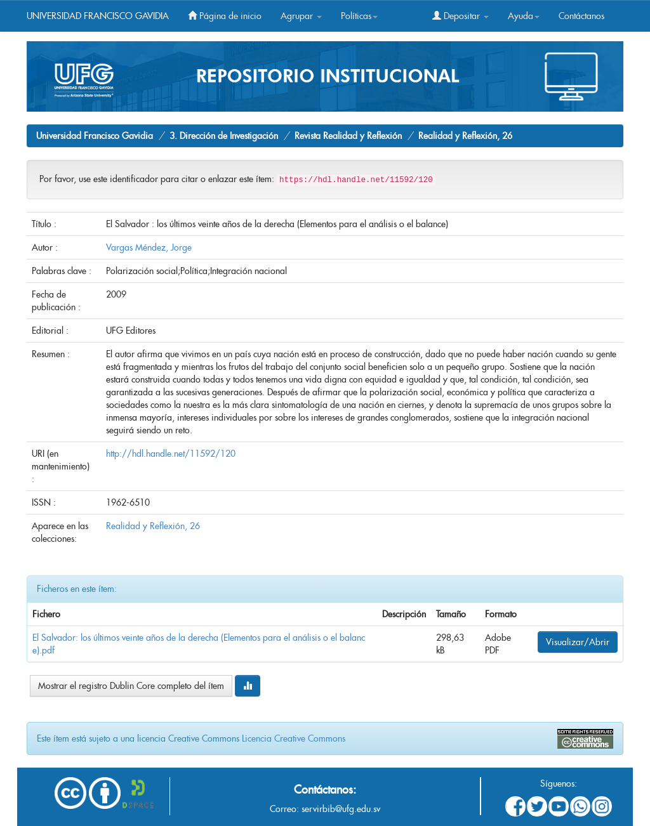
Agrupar (301, 16)
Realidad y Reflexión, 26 (465, 135)
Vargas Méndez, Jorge (149, 247)
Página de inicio (225, 16)
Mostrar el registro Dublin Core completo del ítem (131, 686)
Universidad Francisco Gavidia (94, 135)
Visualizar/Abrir (577, 642)
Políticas (359, 16)
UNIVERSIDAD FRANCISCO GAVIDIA (98, 16)
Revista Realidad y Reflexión (348, 135)
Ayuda (524, 16)
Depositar (460, 16)
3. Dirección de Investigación (223, 135)
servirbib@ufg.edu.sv (341, 809)
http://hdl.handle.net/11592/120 (170, 453)
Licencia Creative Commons (293, 738)
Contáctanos (581, 16)
